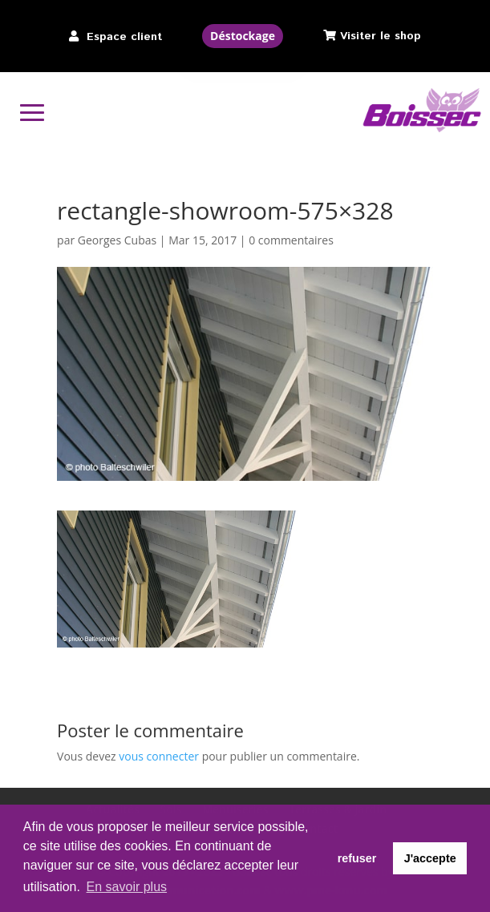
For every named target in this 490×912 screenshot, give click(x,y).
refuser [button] (357, 858)
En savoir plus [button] (127, 887)
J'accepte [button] (430, 858)
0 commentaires (291, 240)
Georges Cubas (117, 240)
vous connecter (159, 756)
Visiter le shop (380, 36)
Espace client (124, 37)
